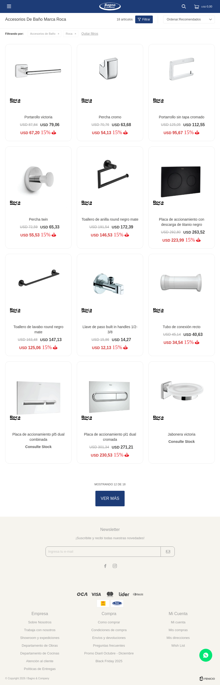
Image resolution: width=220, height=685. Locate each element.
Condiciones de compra (109, 630)
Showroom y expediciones (39, 638)
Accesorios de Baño (43, 33)
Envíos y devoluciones (109, 638)
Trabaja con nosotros (40, 630)
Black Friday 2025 (108, 661)
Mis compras (178, 630)
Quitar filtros (89, 33)
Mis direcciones (178, 638)
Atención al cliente (40, 661)
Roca (69, 33)
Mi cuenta (178, 622)
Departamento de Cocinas (39, 653)
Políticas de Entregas (40, 669)
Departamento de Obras (40, 645)
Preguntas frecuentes (109, 645)
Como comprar (109, 622)
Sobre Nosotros (39, 622)
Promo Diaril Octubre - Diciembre (109, 653)
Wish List (178, 645)
